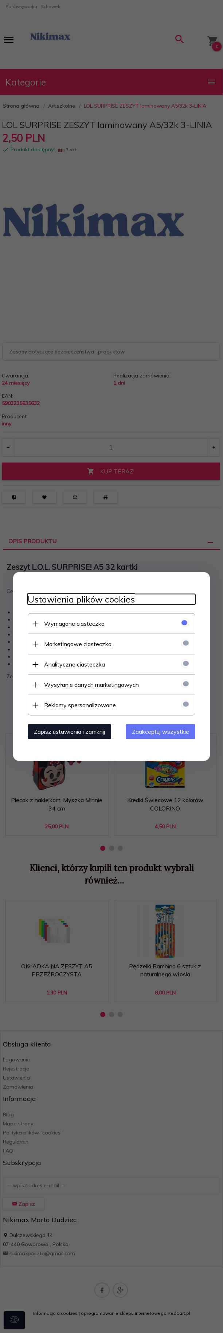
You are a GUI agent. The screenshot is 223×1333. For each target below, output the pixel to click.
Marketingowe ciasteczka (78, 644)
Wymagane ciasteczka (74, 623)
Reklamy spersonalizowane (80, 705)
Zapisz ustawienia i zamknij (69, 731)
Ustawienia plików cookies (81, 599)
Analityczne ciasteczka (74, 664)
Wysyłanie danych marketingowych (91, 684)
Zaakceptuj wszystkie (160, 731)
